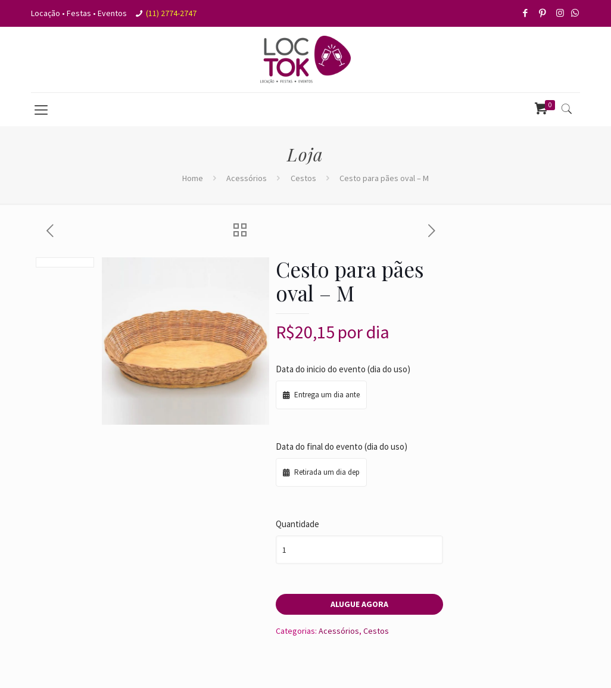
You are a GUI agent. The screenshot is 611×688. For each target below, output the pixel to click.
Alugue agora (359, 604)
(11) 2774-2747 (171, 13)
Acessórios (246, 178)
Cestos (303, 178)
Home (192, 178)
